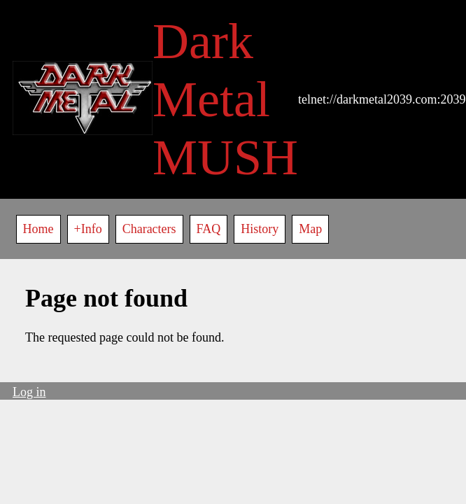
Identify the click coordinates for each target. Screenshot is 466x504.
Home (38, 229)
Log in (29, 392)
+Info (88, 229)
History (259, 229)
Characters (149, 229)
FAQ (209, 229)
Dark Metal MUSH (225, 99)
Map (310, 229)
